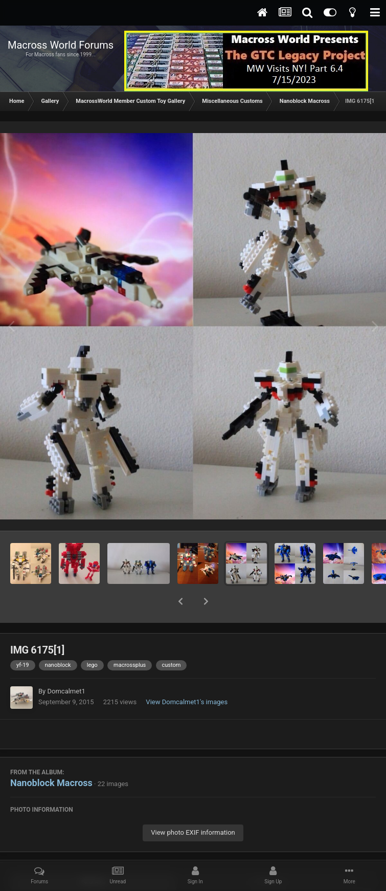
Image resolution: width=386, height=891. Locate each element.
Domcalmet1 (66, 664)
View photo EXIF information (193, 806)
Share (93, 854)
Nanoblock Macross (51, 756)
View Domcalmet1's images (187, 675)
